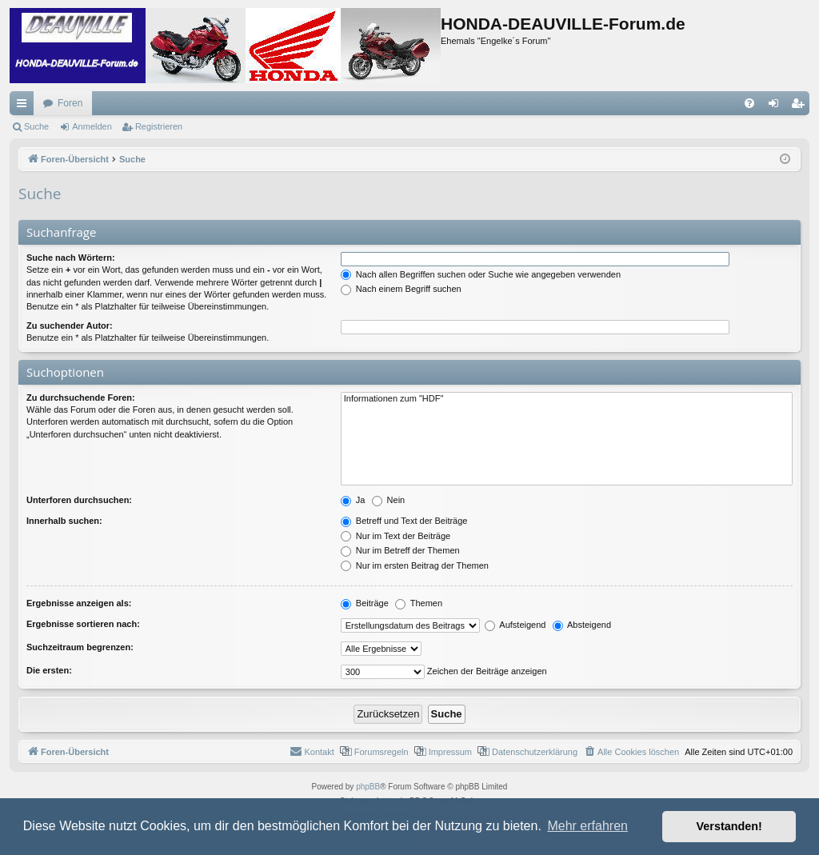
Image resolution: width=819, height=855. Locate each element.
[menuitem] (749, 103)
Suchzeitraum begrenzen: (80, 647)
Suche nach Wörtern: (70, 257)
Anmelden (92, 126)
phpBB (368, 786)
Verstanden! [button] (729, 826)
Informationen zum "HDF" (566, 399)
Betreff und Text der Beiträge (404, 520)
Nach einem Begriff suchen (401, 289)
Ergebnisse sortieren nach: (83, 624)
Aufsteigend (515, 624)
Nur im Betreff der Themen (400, 550)
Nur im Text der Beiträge (395, 536)
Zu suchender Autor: (69, 325)
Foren (70, 103)
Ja (353, 500)
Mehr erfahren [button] (587, 826)
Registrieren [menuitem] (801, 106)
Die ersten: (49, 670)
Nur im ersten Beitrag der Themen (415, 565)
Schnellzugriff (25, 106)
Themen (418, 603)
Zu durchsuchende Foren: (80, 397)
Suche (36, 126)
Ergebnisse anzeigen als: (78, 603)
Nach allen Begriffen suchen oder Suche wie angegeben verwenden (481, 274)
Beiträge (365, 603)
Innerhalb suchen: (64, 520)
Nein (389, 500)
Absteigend (582, 624)
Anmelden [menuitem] (777, 106)
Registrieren (158, 126)
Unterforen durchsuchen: (79, 500)
